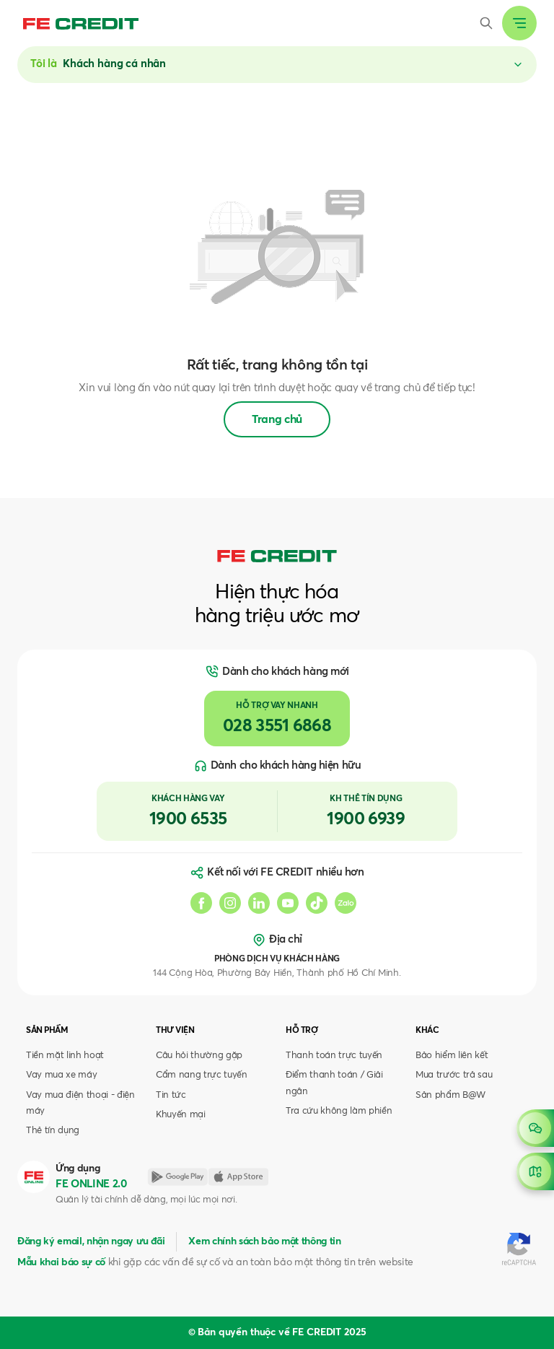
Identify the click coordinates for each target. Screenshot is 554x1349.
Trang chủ (277, 419)
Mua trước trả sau (454, 1075)
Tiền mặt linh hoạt (65, 1055)
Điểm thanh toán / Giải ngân (334, 1083)
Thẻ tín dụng (52, 1130)
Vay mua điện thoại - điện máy (80, 1103)
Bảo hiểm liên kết (452, 1055)
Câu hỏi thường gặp (199, 1055)
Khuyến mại (181, 1114)
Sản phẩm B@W (450, 1095)
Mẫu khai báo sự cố (61, 1262)
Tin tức (171, 1095)
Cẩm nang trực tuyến (201, 1075)
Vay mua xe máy (61, 1075)
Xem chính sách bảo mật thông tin (264, 1241)
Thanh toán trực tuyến (334, 1055)
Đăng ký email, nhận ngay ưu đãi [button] (90, 1241)
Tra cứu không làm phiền (339, 1111)
